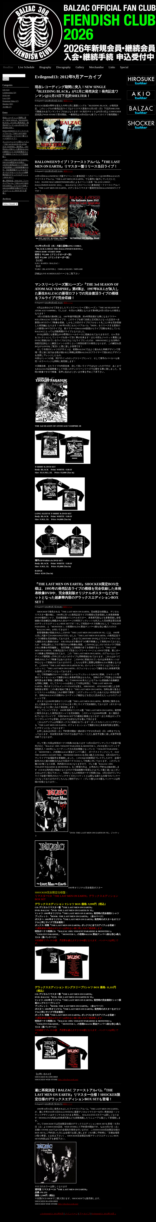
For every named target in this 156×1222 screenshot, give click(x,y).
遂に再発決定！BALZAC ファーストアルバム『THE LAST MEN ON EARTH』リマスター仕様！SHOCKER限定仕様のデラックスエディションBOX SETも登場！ (77, 1094)
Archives (6, 199)
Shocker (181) (7, 104)
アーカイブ (84, 1213)
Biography (45, 67)
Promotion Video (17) (10, 101)
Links (112, 67)
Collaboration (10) (9, 93)
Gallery (80, 67)
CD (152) (5, 90)
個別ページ (68, 101)
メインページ (71, 1213)
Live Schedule (26, 67)
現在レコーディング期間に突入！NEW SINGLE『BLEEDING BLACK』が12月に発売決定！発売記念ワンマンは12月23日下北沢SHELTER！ (76, 91)
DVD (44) (6, 95)
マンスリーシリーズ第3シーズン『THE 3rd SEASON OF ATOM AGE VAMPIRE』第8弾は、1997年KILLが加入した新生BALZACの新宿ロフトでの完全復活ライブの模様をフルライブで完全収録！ (15, 149)
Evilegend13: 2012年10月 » (104, 1213)
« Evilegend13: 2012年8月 (51, 1213)
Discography (63, 67)
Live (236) (6, 98)
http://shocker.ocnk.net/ (68, 1079)
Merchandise (96, 67)
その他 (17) (6, 107)
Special (124, 67)
